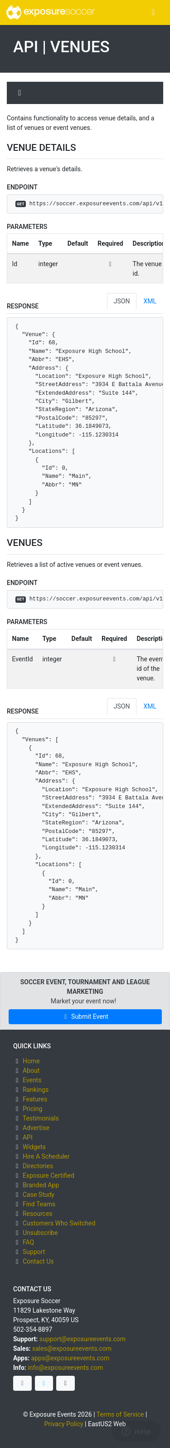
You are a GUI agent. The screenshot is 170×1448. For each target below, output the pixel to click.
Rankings (36, 1089)
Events (32, 1080)
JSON (122, 301)
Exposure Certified (48, 1175)
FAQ (28, 1242)
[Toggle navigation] (153, 12)
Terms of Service (120, 1414)
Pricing (32, 1108)
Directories (38, 1166)
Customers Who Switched (59, 1223)
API (28, 1137)
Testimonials (41, 1118)
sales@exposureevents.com (72, 1348)
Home (31, 1061)
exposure (50, 12)
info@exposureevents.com (65, 1367)
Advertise (36, 1127)
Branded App (41, 1185)
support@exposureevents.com (82, 1339)
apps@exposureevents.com (70, 1358)
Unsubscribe (40, 1232)
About (31, 1070)
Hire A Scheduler (46, 1156)
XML (149, 301)
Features (35, 1099)
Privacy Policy (63, 1424)
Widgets (34, 1146)
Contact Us (38, 1261)
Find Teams (39, 1204)
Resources (38, 1213)
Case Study (38, 1194)
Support (34, 1251)
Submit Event (85, 1016)
